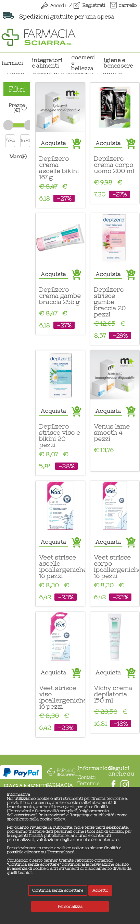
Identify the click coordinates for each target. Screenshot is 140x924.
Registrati (93, 5)
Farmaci (12, 63)
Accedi (58, 5)
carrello (128, 5)
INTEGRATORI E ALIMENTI (47, 63)
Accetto (100, 890)
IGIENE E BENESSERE (118, 63)
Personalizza (70, 906)
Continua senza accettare (57, 890)
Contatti (86, 777)
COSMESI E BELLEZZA (83, 62)
